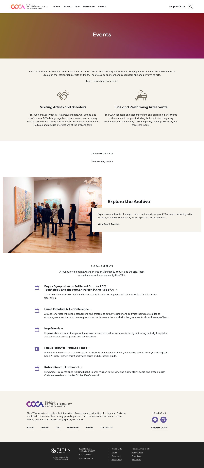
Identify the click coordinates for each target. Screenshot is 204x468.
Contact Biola (116, 449)
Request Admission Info (141, 449)
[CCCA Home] (29, 6)
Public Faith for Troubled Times (65, 348)
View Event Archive (108, 224)
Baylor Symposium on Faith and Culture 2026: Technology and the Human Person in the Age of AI (79, 288)
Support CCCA (177, 7)
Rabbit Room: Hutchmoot (61, 367)
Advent (67, 7)
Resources (89, 7)
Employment (116, 456)
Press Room (136, 456)
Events (102, 7)
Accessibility (136, 460)
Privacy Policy (116, 460)
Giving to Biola (137, 453)
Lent (77, 7)
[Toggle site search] (190, 6)
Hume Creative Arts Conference (66, 309)
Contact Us (106, 428)
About (56, 7)
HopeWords (52, 328)
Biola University (61, 450)
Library (114, 453)
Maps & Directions (86, 458)
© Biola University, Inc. (61, 457)
